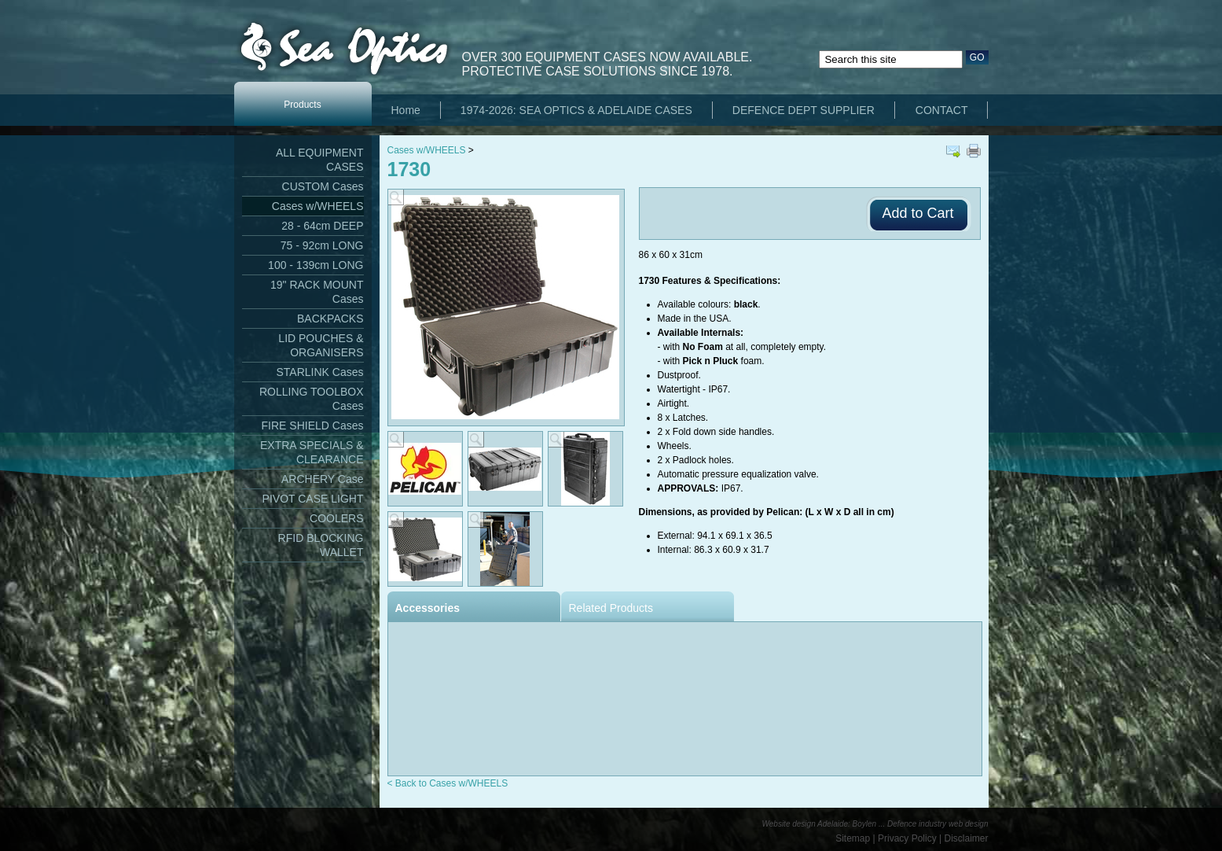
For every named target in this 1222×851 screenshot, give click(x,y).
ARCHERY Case (322, 479)
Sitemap (852, 838)
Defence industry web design (937, 824)
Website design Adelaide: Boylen (819, 824)
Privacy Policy (907, 838)
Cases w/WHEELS (318, 206)
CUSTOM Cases (323, 186)
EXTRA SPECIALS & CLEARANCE (312, 452)
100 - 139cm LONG (315, 265)
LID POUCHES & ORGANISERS (320, 345)
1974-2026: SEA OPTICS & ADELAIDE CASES (576, 110)
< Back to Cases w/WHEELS (447, 783)
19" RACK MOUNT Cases (317, 291)
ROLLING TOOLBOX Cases (311, 398)
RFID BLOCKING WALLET (321, 545)
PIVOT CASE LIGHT (313, 498)
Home (405, 110)
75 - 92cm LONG (322, 245)
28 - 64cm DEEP (322, 225)
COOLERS (336, 518)
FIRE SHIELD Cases (313, 425)
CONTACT (942, 110)
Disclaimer (966, 838)
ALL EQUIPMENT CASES (320, 159)
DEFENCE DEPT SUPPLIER (803, 110)
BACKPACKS (330, 318)
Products (302, 104)
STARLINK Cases (320, 372)
